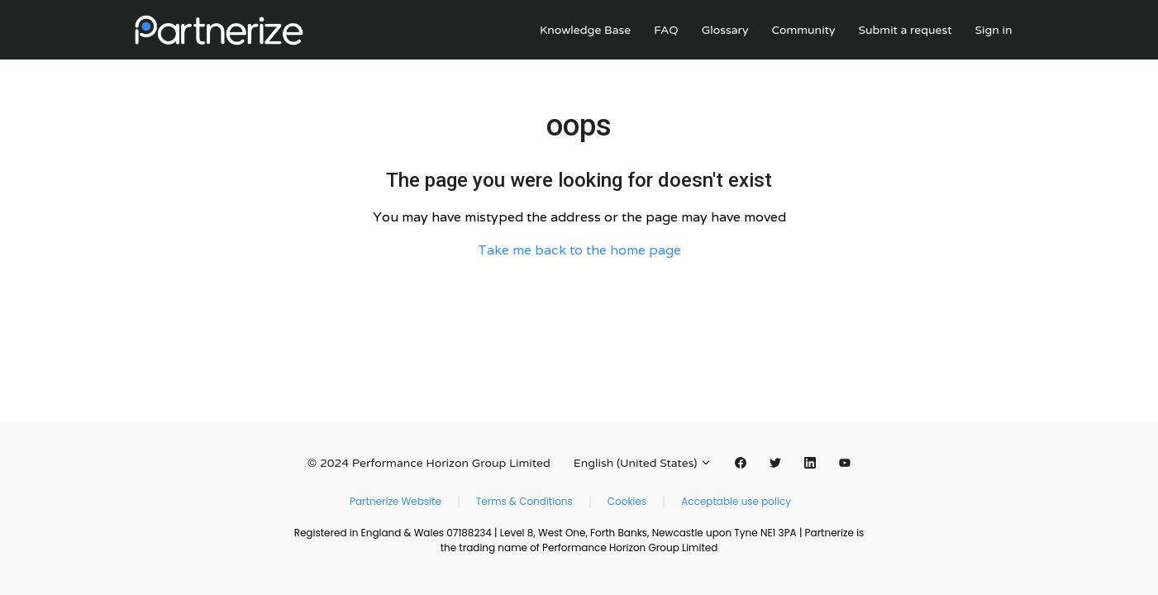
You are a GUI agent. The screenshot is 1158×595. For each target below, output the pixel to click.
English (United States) (643, 463)
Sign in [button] (994, 30)
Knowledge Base (585, 30)
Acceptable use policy (736, 501)
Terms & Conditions (524, 501)
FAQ (666, 30)
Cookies (627, 501)
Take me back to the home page (579, 250)
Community (803, 30)
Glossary (725, 30)
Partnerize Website (395, 501)
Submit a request (904, 30)
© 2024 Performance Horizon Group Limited (428, 463)
